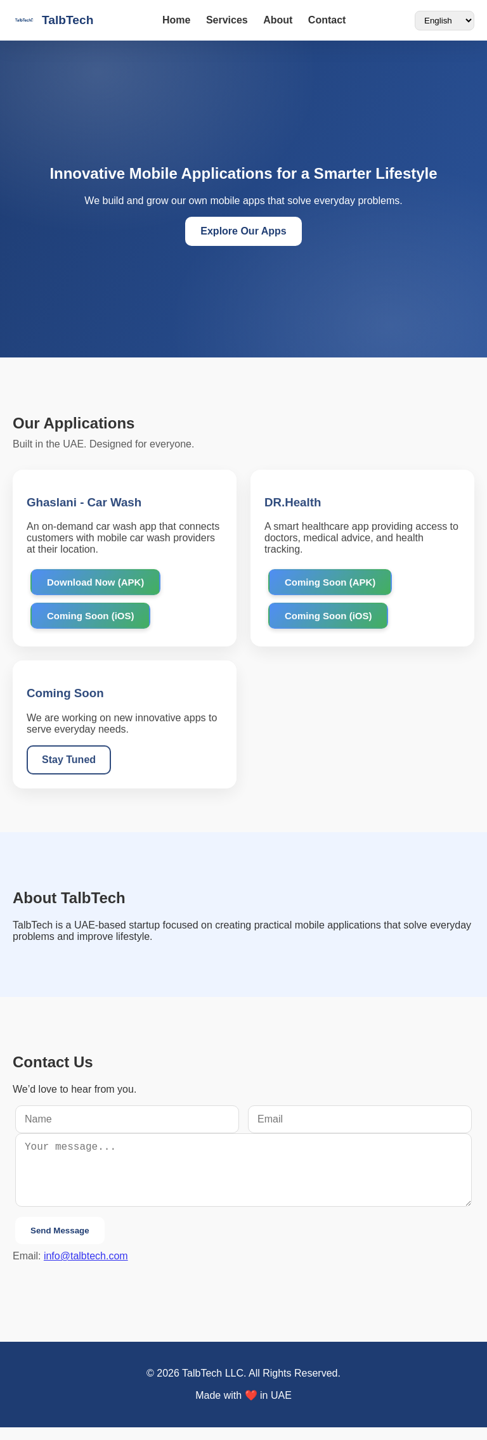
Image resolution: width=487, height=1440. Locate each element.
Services (227, 20)
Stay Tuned (69, 760)
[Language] (444, 20)
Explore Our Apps (243, 231)
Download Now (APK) (95, 583)
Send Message (59, 1243)
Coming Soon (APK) (330, 583)
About (277, 20)
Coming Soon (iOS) (90, 617)
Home (176, 20)
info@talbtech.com (86, 1268)
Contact (327, 20)
